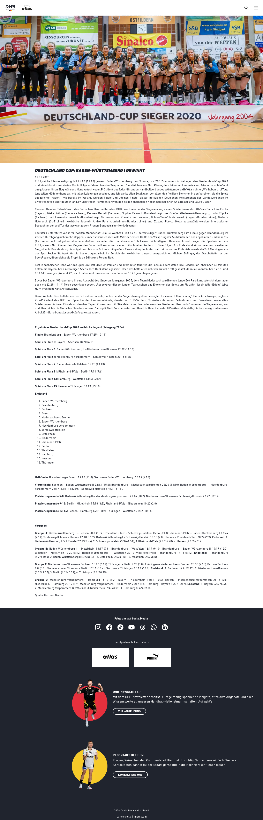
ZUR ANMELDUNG (129, 711)
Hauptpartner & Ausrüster (130, 642)
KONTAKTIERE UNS (130, 775)
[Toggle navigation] (246, 7)
